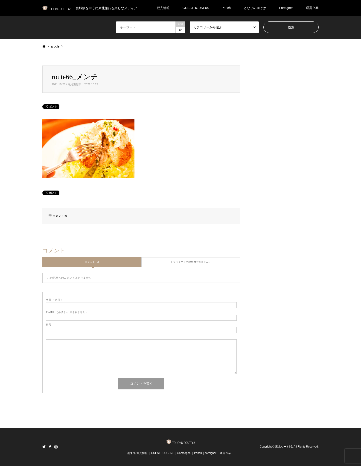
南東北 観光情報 (137, 453)
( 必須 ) (53, 300)
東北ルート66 (283, 446)
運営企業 (312, 8)
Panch (226, 8)
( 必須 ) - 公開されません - (66, 312)
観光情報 (163, 8)
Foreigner (286, 8)
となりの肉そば (255, 8)
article (55, 46)
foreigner (210, 453)
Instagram (56, 446)
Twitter (44, 446)
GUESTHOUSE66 (196, 8)
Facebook (50, 446)
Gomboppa (183, 453)
